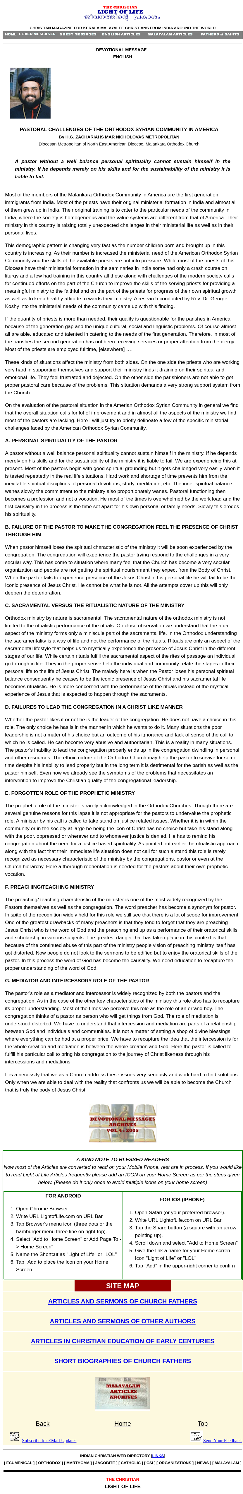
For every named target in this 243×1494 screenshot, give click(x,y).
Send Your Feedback (222, 1440)
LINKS (158, 1456)
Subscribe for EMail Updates (49, 1440)
